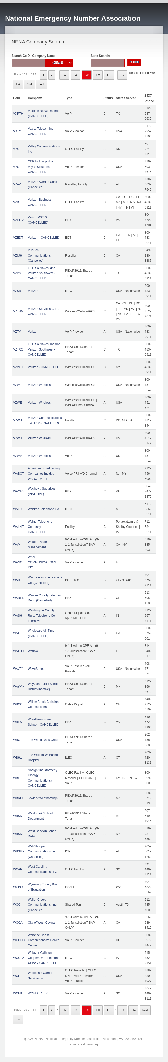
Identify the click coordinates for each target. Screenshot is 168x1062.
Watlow (33, 651)
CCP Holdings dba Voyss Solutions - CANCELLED (40, 167)
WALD (17, 509)
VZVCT (18, 367)
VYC (16, 149)
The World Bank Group (43, 740)
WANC (17, 562)
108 (75, 75)
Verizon (33, 291)
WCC (16, 904)
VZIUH (17, 255)
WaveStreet (36, 669)
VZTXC (18, 349)
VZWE (17, 402)
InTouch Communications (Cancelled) (39, 255)
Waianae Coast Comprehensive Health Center (43, 940)
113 (122, 75)
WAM (16, 544)
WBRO (18, 798)
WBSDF (18, 834)
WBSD (17, 816)
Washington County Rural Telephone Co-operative (42, 616)
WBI (16, 778)
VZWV (17, 456)
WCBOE (19, 887)
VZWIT (18, 420)
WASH (17, 615)
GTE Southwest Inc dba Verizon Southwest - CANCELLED (44, 349)
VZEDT (18, 237)
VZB (16, 202)
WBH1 (17, 757)
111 (109, 75)
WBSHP (18, 851)
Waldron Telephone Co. (44, 509)
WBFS (17, 722)
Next (29, 84)
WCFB (17, 993)
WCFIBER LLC (38, 993)
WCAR (18, 869)
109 (86, 75)
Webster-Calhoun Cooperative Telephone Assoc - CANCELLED (43, 958)
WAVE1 (18, 669)
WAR (16, 580)
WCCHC (19, 940)
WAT (16, 633)
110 (98, 75)
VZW (16, 385)
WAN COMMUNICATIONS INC (42, 562)
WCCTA (18, 958)
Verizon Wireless (39, 385)
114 (18, 84)
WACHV (18, 491)
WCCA (18, 922)
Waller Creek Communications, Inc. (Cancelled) (42, 905)
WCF (16, 976)
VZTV (17, 331)
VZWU (17, 438)
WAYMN (19, 686)
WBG (16, 740)
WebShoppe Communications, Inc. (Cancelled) (42, 852)
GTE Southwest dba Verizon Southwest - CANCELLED (41, 273)
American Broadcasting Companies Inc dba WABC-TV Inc (44, 474)
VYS (16, 167)
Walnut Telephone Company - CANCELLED (40, 527)
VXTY (17, 131)
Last (41, 84)
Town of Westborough (43, 798)
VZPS (17, 273)
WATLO (18, 651)
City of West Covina (41, 922)
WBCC (18, 704)
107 (64, 75)
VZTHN (18, 311)
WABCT (18, 473)
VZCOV (18, 220)
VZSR (17, 291)
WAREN (18, 598)
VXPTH (18, 113)
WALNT (18, 527)
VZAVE (18, 184)
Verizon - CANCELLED (43, 237)
